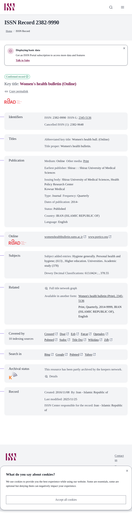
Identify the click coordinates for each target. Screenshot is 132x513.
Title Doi (78, 341)
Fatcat (86, 335)
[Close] (127, 470)
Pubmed (49, 341)
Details (51, 378)
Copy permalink (17, 92)
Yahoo (90, 356)
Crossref (49, 335)
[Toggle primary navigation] (122, 7)
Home (9, 31)
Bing (47, 356)
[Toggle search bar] (110, 7)
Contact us (119, 460)
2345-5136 (85, 118)
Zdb (108, 341)
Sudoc (64, 341)
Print (86, 161)
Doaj (63, 335)
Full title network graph (61, 289)
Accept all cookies (66, 499)
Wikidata (95, 341)
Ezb (74, 335)
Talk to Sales (23, 60)
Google (60, 356)
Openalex (101, 335)
